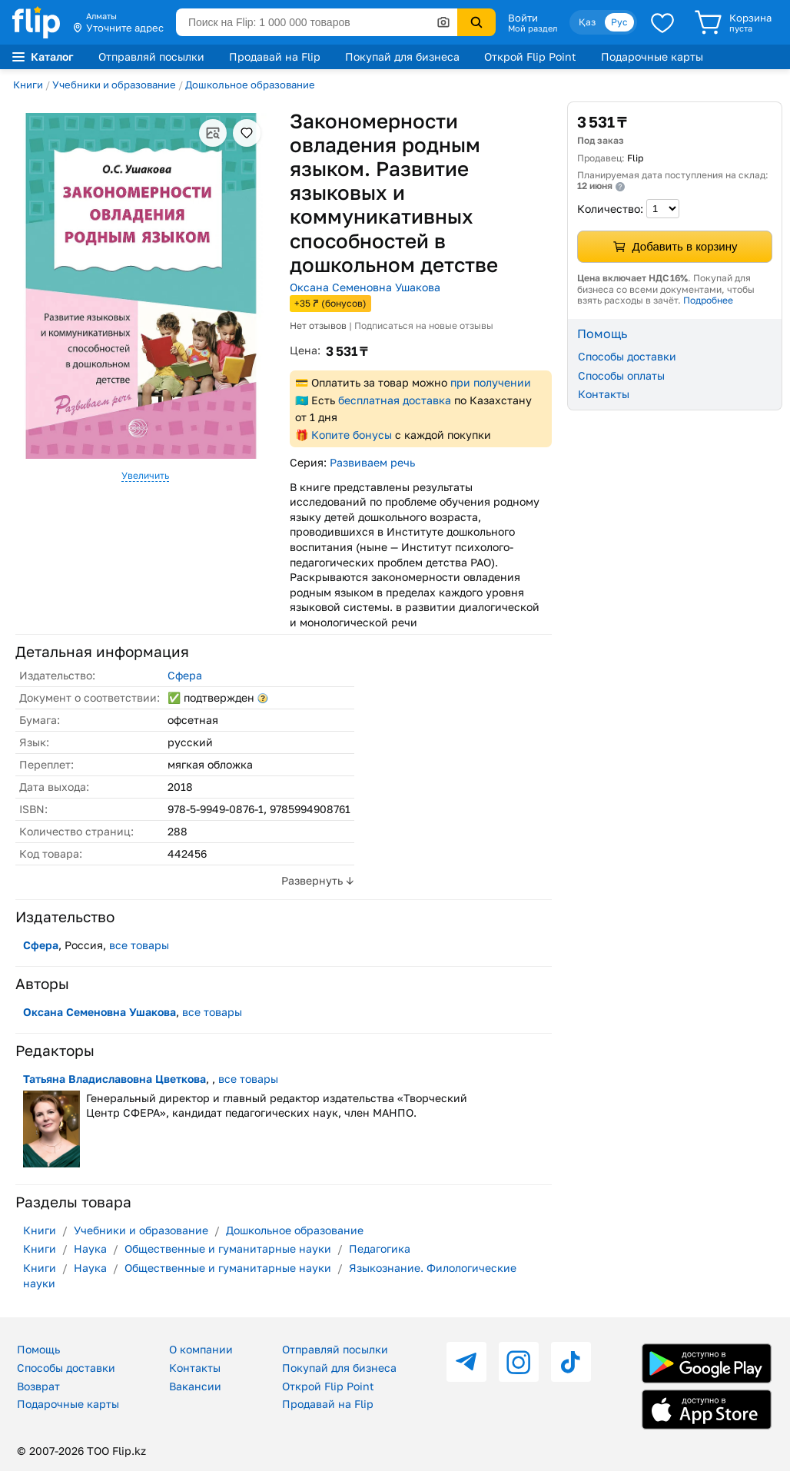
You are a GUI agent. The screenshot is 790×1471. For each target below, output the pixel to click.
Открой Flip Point (530, 56)
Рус (619, 22)
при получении (490, 382)
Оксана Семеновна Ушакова (365, 287)
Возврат (38, 1386)
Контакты (603, 393)
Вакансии (195, 1386)
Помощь (38, 1349)
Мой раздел (532, 28)
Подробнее (708, 300)
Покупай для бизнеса (402, 56)
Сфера (185, 675)
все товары (139, 944)
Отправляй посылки (151, 56)
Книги (28, 84)
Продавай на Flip (274, 56)
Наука (90, 1248)
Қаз (587, 22)
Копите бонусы (351, 434)
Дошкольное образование (250, 84)
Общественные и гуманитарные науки (227, 1248)
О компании (201, 1349)
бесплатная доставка (394, 400)
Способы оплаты (621, 375)
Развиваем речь (372, 462)
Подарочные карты (652, 56)
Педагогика (379, 1248)
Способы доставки (627, 356)
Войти (523, 17)
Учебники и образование (114, 84)
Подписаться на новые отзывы (423, 325)
